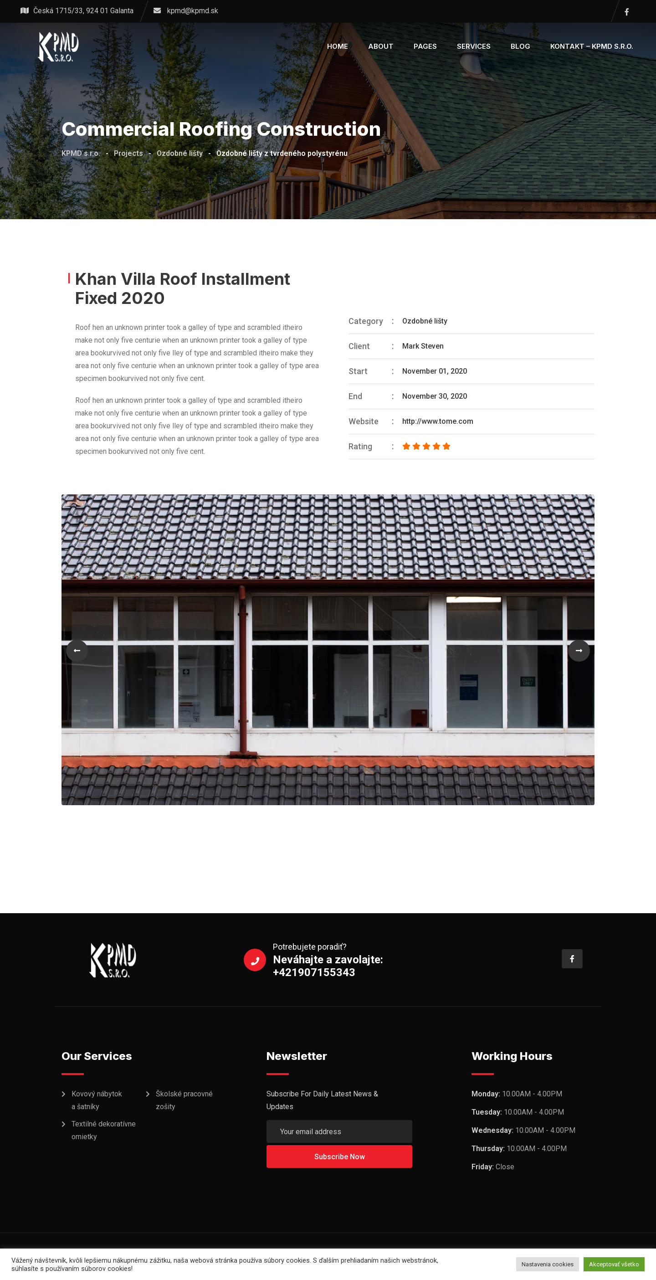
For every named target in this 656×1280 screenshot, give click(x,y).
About (381, 46)
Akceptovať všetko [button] (614, 1264)
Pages (425, 46)
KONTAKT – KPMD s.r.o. (591, 46)
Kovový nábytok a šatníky (97, 1100)
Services (474, 46)
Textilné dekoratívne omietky (104, 1130)
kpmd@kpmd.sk (192, 10)
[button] (77, 651)
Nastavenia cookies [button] (548, 1264)
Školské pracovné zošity (184, 1100)
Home (337, 46)
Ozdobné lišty (424, 321)
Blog (520, 46)
